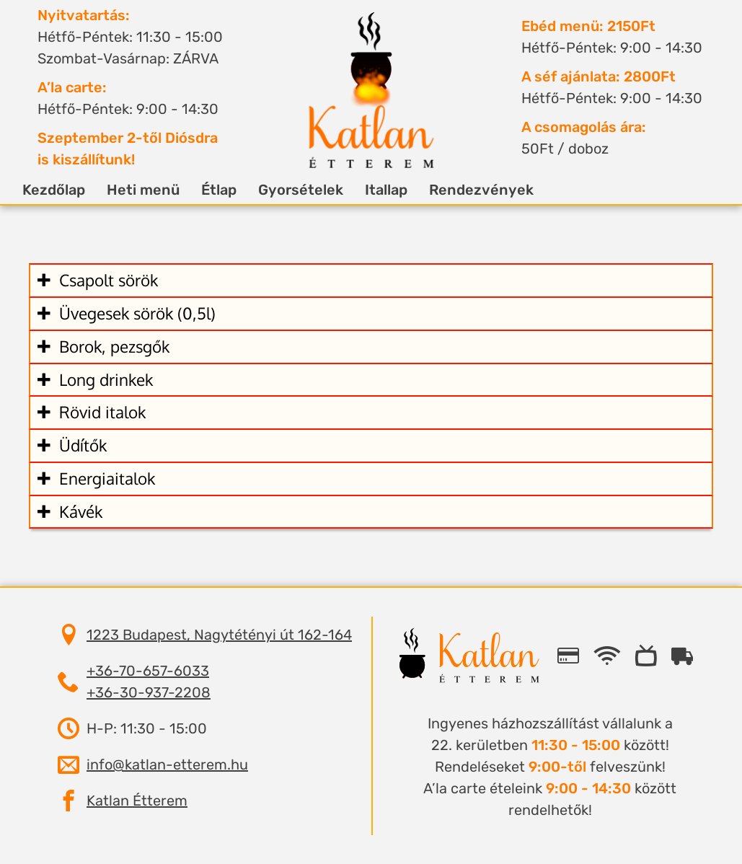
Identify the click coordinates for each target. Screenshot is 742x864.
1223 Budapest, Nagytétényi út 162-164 (219, 634)
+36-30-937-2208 (149, 692)
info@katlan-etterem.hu (167, 764)
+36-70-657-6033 (148, 670)
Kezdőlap (71, 189)
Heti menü (160, 189)
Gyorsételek (318, 189)
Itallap (403, 189)
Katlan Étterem (137, 800)
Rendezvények (498, 189)
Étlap (236, 189)
